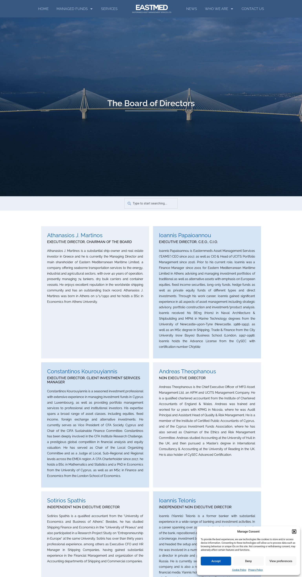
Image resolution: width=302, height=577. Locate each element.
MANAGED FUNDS (75, 9)
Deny (248, 561)
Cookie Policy (239, 570)
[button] (294, 532)
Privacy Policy (255, 570)
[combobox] (151, 203)
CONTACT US (253, 9)
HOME (43, 9)
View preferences (280, 561)
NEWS (191, 9)
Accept (216, 561)
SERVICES (109, 9)
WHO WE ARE (219, 9)
